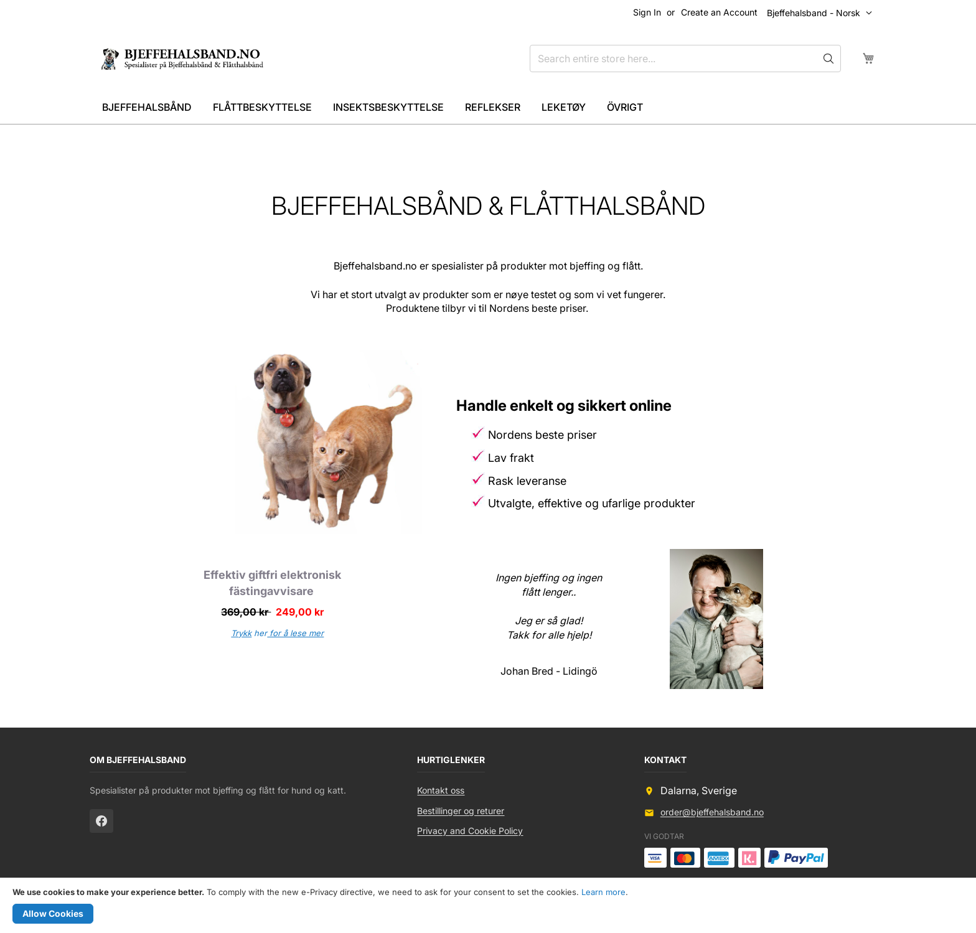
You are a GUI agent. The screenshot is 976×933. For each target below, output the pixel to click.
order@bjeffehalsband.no (712, 812)
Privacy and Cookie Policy (470, 830)
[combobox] (685, 58)
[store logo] (187, 58)
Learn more (603, 892)
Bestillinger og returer (460, 810)
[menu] (488, 107)
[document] (488, 906)
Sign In (647, 12)
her (277, 633)
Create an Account (719, 12)
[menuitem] (147, 107)
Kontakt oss (440, 790)
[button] (822, 13)
